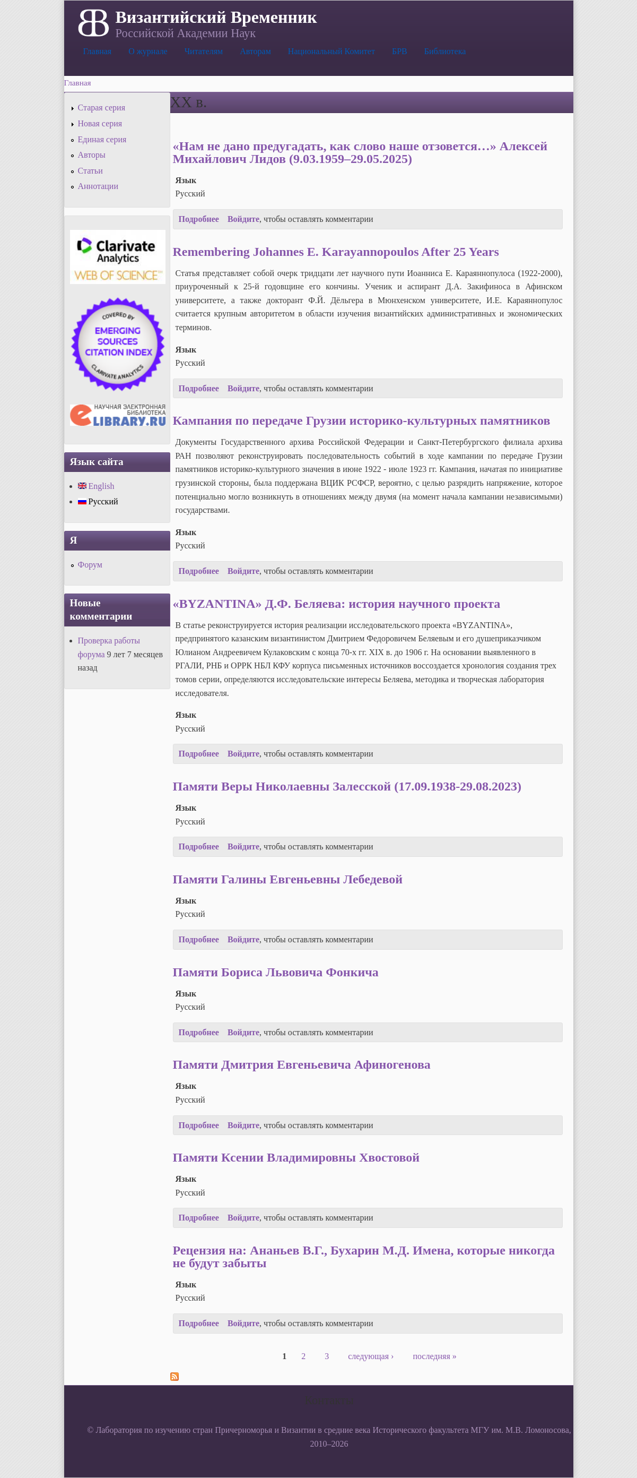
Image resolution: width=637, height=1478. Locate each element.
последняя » (434, 1356)
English (96, 486)
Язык (186, 180)
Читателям (204, 51)
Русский (98, 501)
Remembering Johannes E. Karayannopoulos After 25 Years (336, 252)
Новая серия (100, 123)
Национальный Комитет (331, 51)
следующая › (371, 1356)
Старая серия (102, 107)
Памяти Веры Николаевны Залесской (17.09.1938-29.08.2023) (347, 786)
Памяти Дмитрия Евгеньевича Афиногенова (302, 1064)
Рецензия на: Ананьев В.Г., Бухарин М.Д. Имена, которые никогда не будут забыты (364, 1256)
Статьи (90, 170)
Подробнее (199, 219)
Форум (90, 564)
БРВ (399, 51)
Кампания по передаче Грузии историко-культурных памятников (362, 420)
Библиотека (445, 51)
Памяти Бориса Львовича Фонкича (276, 972)
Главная (97, 51)
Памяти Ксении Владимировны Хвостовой (296, 1157)
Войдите (243, 219)
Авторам (255, 51)
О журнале (148, 51)
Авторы (92, 154)
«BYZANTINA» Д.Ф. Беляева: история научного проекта (337, 604)
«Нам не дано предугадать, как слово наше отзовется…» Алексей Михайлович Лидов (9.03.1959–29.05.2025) (360, 152)
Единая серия (102, 139)
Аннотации (98, 186)
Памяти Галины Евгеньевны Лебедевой (288, 879)
